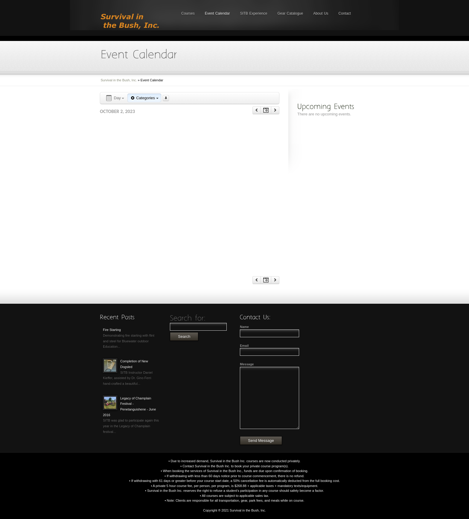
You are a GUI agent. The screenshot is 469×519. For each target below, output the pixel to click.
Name (244, 327)
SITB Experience (253, 13)
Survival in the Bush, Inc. (119, 80)
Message (247, 364)
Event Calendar (217, 13)
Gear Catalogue (290, 13)
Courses (188, 13)
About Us (320, 13)
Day (114, 98)
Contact (345, 13)
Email (244, 345)
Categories (144, 98)
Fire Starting (112, 330)
